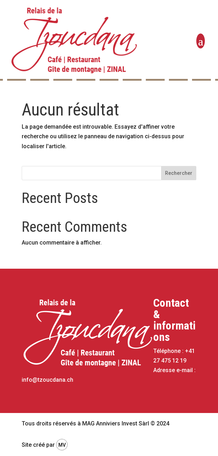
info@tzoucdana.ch (47, 379)
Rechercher (178, 173)
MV (62, 445)
